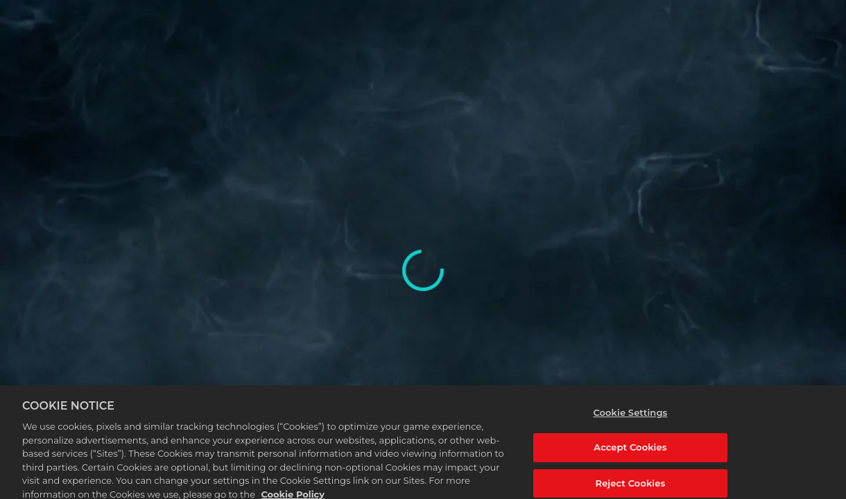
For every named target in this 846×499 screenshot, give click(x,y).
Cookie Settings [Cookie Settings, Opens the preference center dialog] (630, 415)
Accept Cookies (630, 450)
